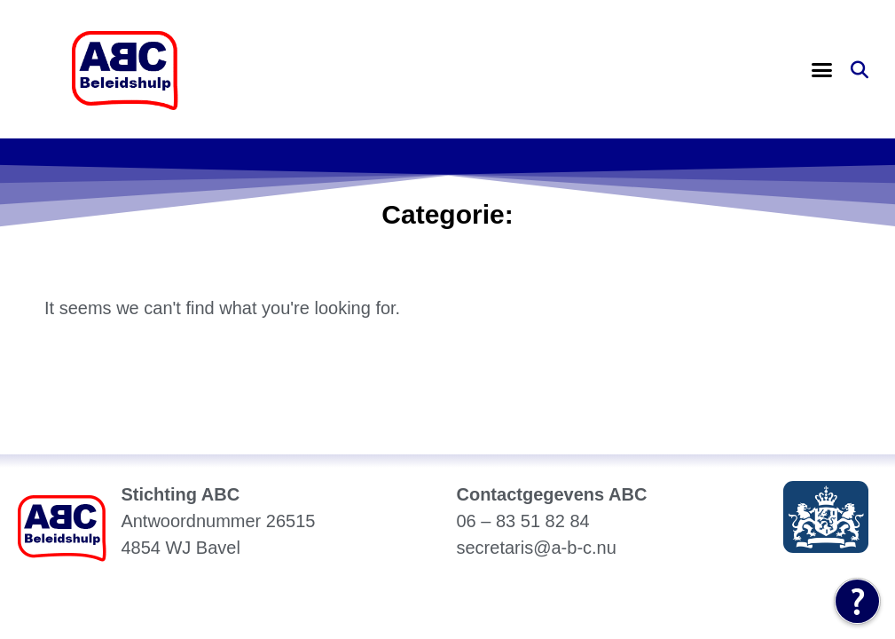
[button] (821, 70)
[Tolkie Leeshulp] (857, 601)
